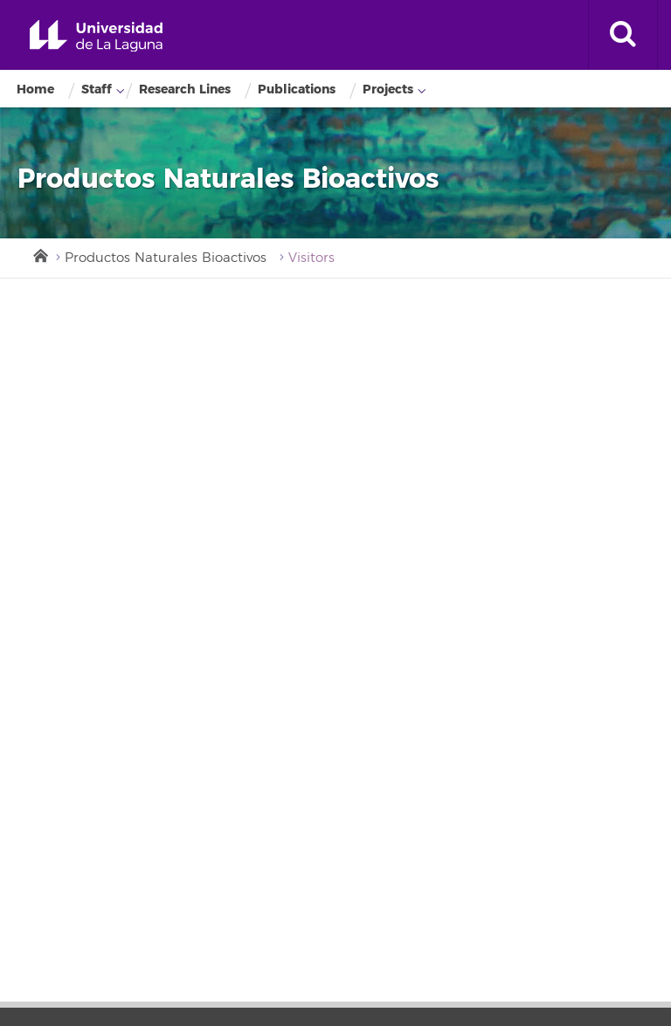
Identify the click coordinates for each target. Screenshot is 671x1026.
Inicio (39, 254)
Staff (96, 89)
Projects (388, 89)
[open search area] (623, 35)
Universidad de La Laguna (96, 36)
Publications (297, 89)
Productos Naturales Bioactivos (165, 258)
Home (35, 89)
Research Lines (185, 89)
